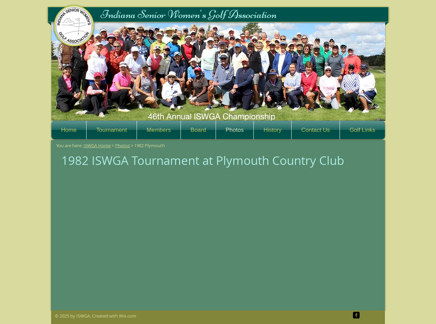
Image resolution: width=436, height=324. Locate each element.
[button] (218, 71)
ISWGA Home (97, 145)
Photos (122, 145)
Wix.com (127, 316)
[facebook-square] (356, 315)
